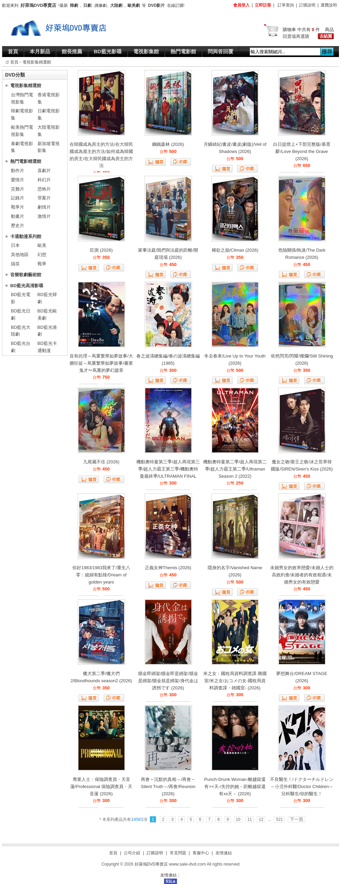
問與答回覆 (220, 51)
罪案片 (44, 197)
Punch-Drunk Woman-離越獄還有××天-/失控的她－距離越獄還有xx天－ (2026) (235, 786)
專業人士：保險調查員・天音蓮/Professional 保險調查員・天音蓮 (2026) (101, 786)
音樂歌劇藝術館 (25, 274)
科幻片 (44, 179)
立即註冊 (263, 5)
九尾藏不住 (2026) (101, 461)
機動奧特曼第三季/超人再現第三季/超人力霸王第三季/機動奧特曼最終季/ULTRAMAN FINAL (168, 469)
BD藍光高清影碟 (26, 285)
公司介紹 (132, 853)
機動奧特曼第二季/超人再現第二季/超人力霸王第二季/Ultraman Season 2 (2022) (235, 469)
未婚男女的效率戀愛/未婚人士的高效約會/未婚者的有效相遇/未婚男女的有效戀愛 (301, 575)
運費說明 (329, 5)
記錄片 (17, 197)
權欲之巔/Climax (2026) (235, 250)
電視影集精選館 (37, 62)
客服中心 (201, 853)
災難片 (17, 189)
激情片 (44, 216)
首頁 (13, 51)
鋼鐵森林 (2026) (168, 144)
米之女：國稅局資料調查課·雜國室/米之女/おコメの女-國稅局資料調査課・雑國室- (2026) (235, 680)
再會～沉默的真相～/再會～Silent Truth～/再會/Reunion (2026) (168, 786)
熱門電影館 (183, 51)
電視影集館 (146, 51)
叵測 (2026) (101, 250)
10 (238, 819)
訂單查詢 (286, 5)
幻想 (42, 254)
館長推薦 (72, 51)
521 (279, 819)
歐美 (42, 245)
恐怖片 (44, 189)
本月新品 (40, 51)
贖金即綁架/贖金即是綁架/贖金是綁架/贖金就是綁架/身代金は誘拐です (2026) (168, 680)
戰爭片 (17, 207)
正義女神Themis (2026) (168, 567)
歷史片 (17, 225)
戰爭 (42, 263)
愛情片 (17, 179)
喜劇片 (44, 170)
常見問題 (178, 853)
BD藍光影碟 (108, 51)
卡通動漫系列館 (25, 236)
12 (261, 819)
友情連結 (224, 853)
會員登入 (241, 5)
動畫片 (17, 216)
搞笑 (15, 263)
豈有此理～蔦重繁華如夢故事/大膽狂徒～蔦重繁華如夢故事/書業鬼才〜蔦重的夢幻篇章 (101, 363)
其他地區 (20, 254)
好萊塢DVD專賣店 (151, 864)
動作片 (17, 170)
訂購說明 (307, 5)
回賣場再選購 (296, 36)
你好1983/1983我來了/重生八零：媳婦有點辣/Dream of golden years (101, 575)
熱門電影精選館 (25, 161)
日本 (15, 245)
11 (249, 819)
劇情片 (44, 207)
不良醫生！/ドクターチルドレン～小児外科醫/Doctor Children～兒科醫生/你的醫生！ (301, 786)
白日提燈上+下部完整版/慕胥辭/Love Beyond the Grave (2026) (301, 151)
